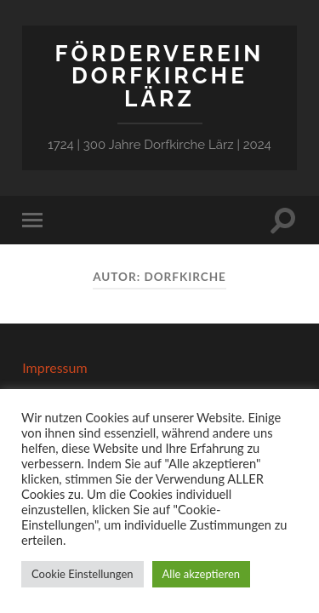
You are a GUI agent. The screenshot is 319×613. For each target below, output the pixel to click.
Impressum (54, 367)
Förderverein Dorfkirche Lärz (160, 76)
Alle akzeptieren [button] (201, 574)
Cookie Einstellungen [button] (82, 574)
